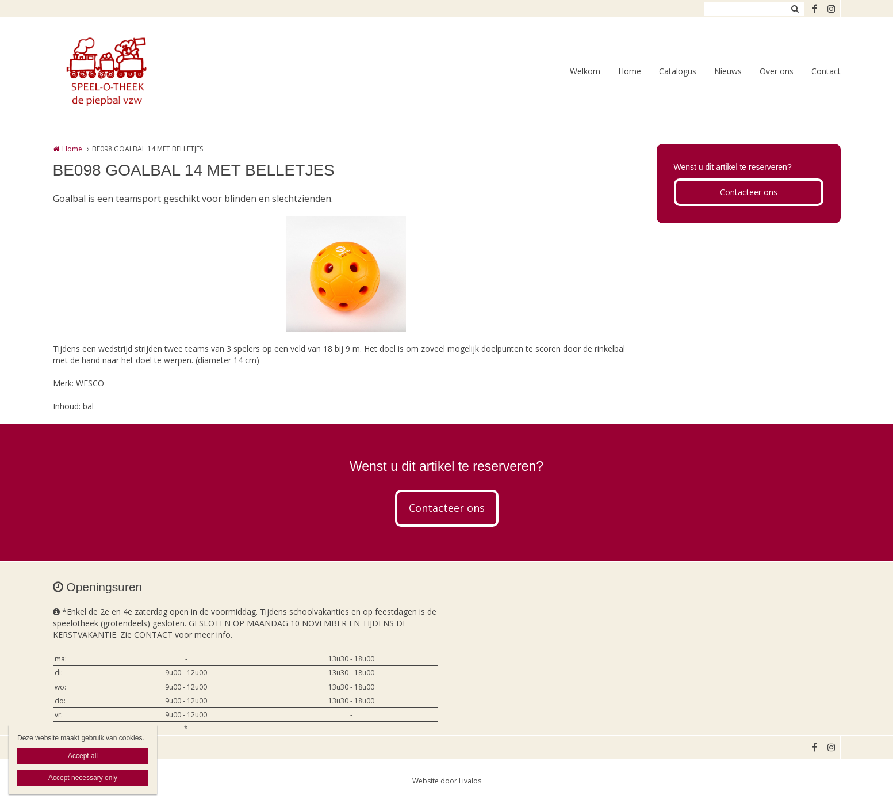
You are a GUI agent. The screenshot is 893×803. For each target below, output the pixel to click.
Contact (826, 71)
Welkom (585, 71)
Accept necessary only (82, 778)
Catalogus (677, 71)
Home (629, 71)
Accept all (83, 756)
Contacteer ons (748, 192)
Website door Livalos (446, 781)
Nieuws (728, 71)
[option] (346, 274)
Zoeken (795, 9)
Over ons (777, 71)
